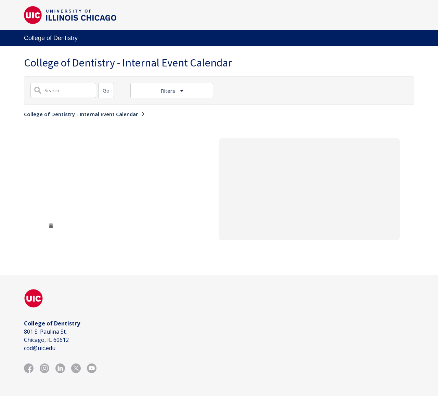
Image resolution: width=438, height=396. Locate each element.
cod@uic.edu (39, 348)
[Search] (106, 90)
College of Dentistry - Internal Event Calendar (81, 114)
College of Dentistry (51, 38)
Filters (168, 90)
